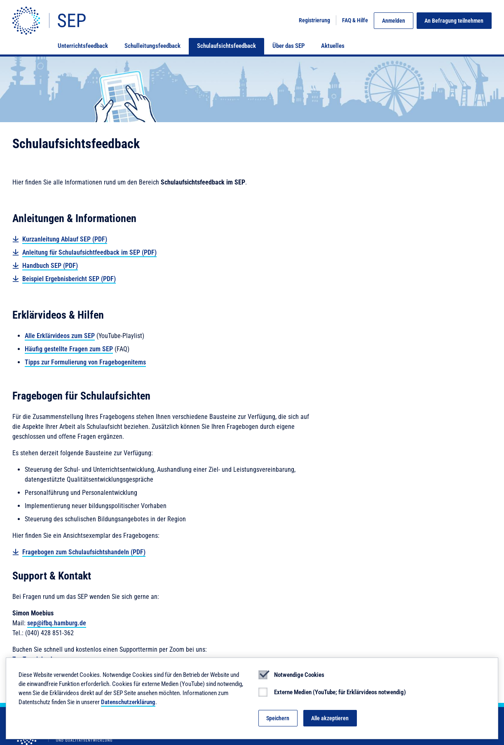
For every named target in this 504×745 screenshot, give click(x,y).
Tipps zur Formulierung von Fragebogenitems (85, 362)
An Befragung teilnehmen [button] (453, 20)
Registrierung (314, 20)
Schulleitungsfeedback (152, 46)
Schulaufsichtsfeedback (226, 46)
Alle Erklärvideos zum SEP (60, 336)
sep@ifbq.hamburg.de (56, 623)
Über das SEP (288, 46)
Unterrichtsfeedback (83, 46)
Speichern (277, 718)
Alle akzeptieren (330, 718)
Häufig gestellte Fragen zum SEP (69, 349)
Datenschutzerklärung (128, 702)
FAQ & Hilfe (355, 20)
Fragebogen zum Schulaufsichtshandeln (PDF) (83, 552)
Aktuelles (333, 46)
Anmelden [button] (393, 20)
